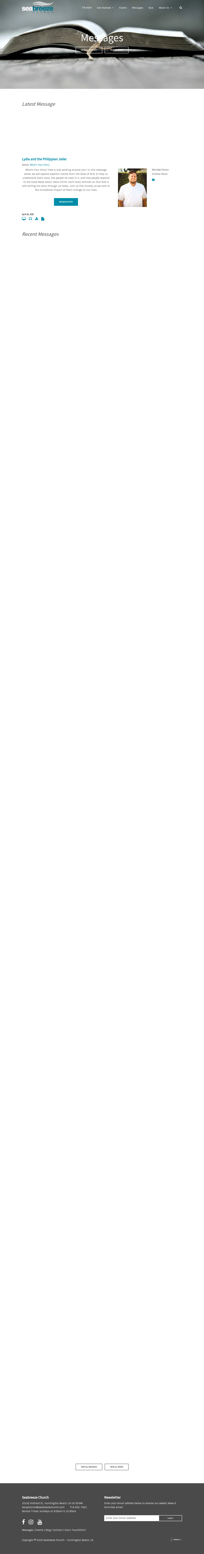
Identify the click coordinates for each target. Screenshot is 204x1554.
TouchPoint (79, 1530)
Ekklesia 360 (176, 1539)
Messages (27, 1530)
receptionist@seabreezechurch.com (43, 1507)
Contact (57, 1530)
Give (67, 1530)
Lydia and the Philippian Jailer (44, 159)
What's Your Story (39, 164)
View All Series (116, 50)
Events (39, 1530)
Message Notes (66, 202)
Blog (48, 1530)
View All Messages (89, 50)
